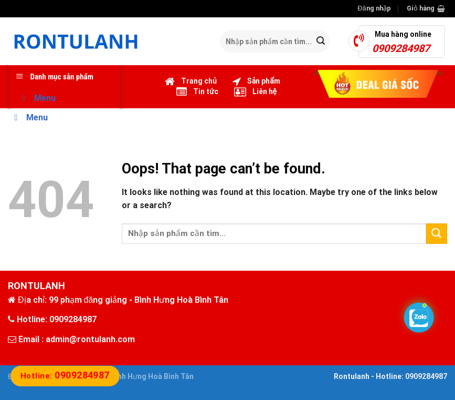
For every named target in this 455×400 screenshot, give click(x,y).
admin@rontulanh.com (90, 339)
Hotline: (65, 376)
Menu (37, 98)
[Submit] (321, 41)
